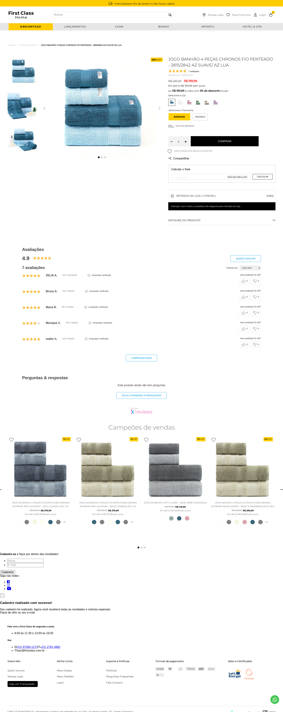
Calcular (262, 167)
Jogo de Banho (28, 35)
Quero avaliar (245, 249)
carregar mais (141, 348)
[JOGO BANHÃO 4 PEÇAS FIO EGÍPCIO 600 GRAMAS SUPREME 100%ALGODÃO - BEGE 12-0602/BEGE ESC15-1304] (242, 478)
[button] (179, 107)
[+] (185, 132)
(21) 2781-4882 (50, 637)
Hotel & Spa (252, 26)
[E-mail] (25, 555)
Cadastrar (7, 562)
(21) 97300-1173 (27, 637)
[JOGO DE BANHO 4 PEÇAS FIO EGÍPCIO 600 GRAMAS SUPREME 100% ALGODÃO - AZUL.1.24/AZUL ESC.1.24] (40, 478)
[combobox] (113, 15)
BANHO (163, 26)
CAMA (119, 26)
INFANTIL (208, 26)
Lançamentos (75, 26)
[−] (171, 132)
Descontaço (30, 26)
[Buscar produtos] (171, 15)
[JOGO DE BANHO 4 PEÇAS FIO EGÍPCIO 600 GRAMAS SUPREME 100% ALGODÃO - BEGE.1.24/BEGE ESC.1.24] (107, 478)
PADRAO (200, 107)
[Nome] (25, 551)
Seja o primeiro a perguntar (141, 385)
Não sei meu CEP (237, 167)
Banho (12, 35)
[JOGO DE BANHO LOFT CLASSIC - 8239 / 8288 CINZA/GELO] (175, 478)
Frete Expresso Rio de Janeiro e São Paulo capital (144, 3)
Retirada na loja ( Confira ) (196, 186)
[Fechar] (2, 586)
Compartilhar (178, 149)
